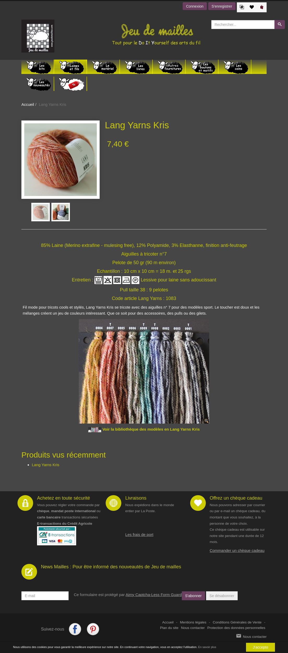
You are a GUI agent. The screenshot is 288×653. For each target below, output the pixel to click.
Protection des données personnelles (236, 628)
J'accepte (260, 647)
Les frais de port (139, 534)
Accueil (27, 104)
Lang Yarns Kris (45, 465)
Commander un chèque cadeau (237, 550)
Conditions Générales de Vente (237, 622)
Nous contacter (193, 628)
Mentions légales (193, 622)
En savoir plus (207, 647)
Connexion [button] (194, 6)
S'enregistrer (222, 6)
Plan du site (169, 628)
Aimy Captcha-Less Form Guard (153, 594)
